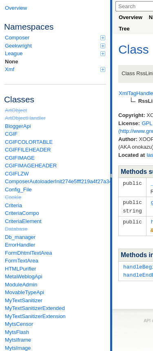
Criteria (13, 205)
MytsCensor (19, 324)
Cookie (13, 197)
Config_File (18, 189)
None (11, 61)
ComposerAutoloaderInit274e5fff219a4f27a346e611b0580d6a (55, 181)
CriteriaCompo (22, 213)
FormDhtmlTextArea (28, 253)
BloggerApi (18, 126)
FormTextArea (21, 261)
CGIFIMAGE (20, 158)
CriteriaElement (23, 221)
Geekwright (55, 46)
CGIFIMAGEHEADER (31, 165)
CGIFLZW (17, 174)
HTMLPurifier (20, 269)
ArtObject (16, 110)
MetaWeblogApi (23, 276)
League (55, 53)
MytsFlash (17, 332)
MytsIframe (18, 340)
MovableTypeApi (24, 292)
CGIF (11, 134)
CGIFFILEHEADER (28, 150)
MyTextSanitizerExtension (35, 316)
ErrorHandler (20, 245)
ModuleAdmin (21, 285)
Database (16, 229)
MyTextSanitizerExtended (35, 308)
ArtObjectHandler (25, 118)
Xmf (55, 69)
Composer (55, 38)
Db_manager (20, 237)
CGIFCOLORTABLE (29, 142)
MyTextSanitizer (23, 300)
